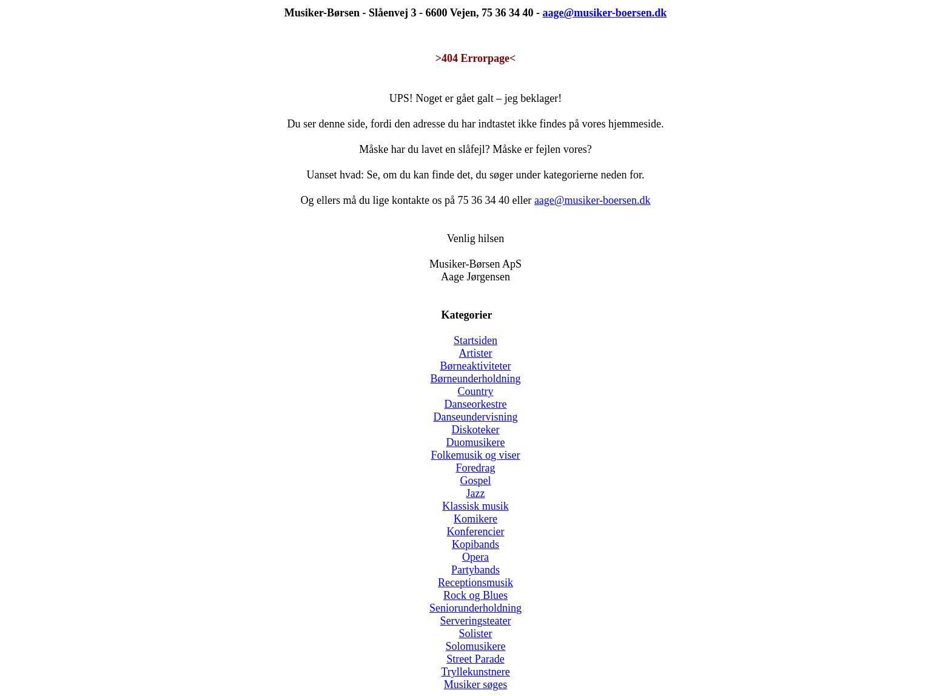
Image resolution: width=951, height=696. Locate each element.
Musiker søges (476, 684)
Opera (475, 557)
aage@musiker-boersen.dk (592, 200)
